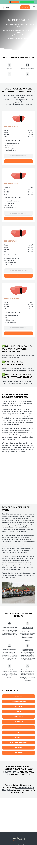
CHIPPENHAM (18, 706)
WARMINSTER (18, 737)
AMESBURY (18, 696)
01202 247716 (15, 2)
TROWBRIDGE (18, 753)
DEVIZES (18, 711)
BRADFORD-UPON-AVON (19, 701)
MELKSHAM (18, 747)
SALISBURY (18, 727)
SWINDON (18, 732)
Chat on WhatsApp (28, 2)
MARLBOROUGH (18, 722)
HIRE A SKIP (25, 7)
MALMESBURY (18, 716)
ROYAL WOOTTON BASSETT (18, 742)
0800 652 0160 (12, 772)
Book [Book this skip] (18, 161)
